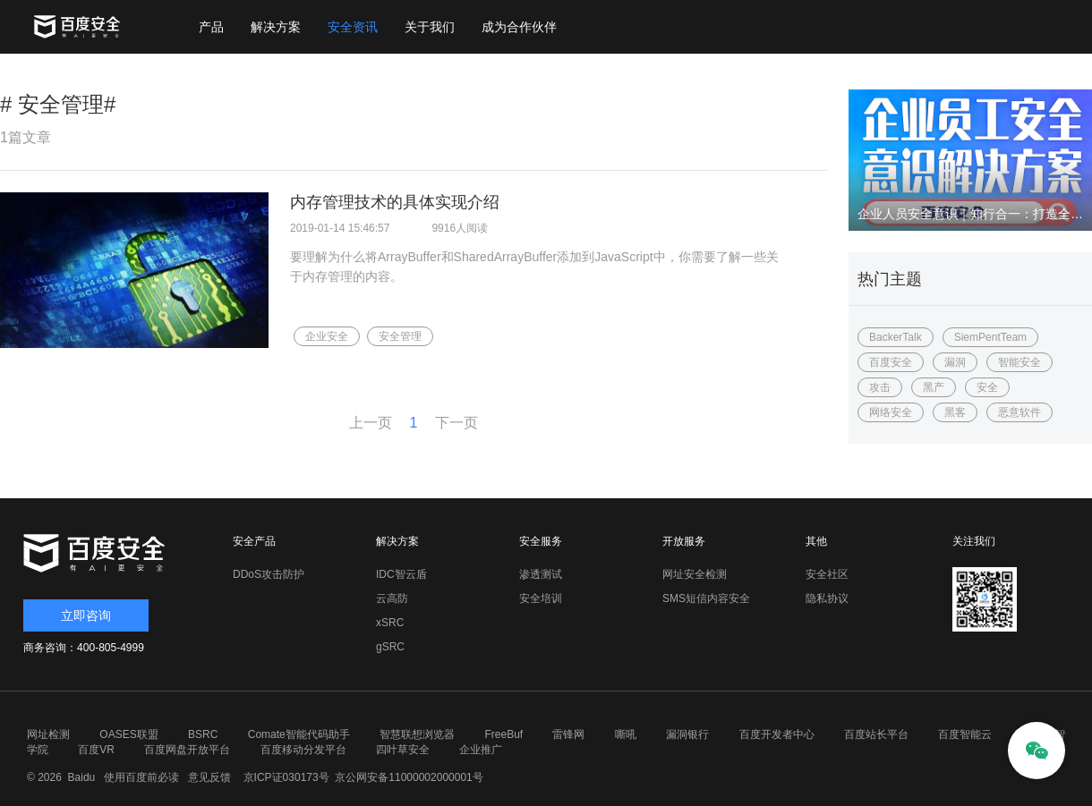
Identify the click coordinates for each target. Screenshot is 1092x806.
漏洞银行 (687, 734)
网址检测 (48, 734)
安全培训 (540, 598)
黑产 (933, 387)
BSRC (203, 734)
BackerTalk (895, 337)
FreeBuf (503, 734)
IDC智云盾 (401, 574)
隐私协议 (827, 598)
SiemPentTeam (990, 337)
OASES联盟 (128, 734)
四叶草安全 (403, 749)
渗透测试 (540, 574)
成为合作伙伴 (519, 27)
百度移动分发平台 (303, 749)
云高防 (392, 598)
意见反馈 (207, 777)
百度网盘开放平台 (187, 749)
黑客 (955, 412)
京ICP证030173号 (286, 777)
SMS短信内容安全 (706, 598)
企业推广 (480, 749)
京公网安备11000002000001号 (408, 777)
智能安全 (1019, 362)
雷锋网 (568, 734)
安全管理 (400, 336)
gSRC (390, 647)
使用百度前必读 (139, 777)
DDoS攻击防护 (268, 574)
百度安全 (890, 362)
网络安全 (890, 412)
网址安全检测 (694, 574)
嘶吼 (625, 734)
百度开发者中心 (777, 734)
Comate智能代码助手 (299, 734)
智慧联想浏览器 (417, 734)
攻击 (880, 387)
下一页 (456, 422)
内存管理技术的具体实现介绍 (394, 202)
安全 (987, 387)
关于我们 (430, 27)
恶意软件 (1019, 412)
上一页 (370, 422)
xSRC (390, 622)
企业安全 (326, 336)
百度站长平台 (876, 734)
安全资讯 (353, 27)
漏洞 (955, 362)
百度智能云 (965, 734)
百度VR (96, 749)
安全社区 (827, 574)
